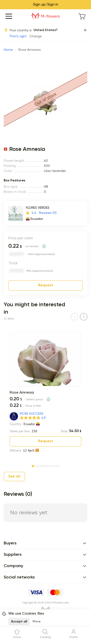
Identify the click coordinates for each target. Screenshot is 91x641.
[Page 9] (51, 466)
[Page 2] (35, 466)
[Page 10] (54, 466)
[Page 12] (58, 466)
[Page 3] (38, 466)
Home (8, 49)
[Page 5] (42, 466)
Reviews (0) (48, 213)
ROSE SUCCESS (31, 413)
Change (35, 36)
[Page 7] (47, 466)
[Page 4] (40, 466)
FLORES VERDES (37, 207)
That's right (18, 36)
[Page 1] (33, 465)
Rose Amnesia (22, 393)
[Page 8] (49, 466)
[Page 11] (56, 466)
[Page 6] (45, 466)
